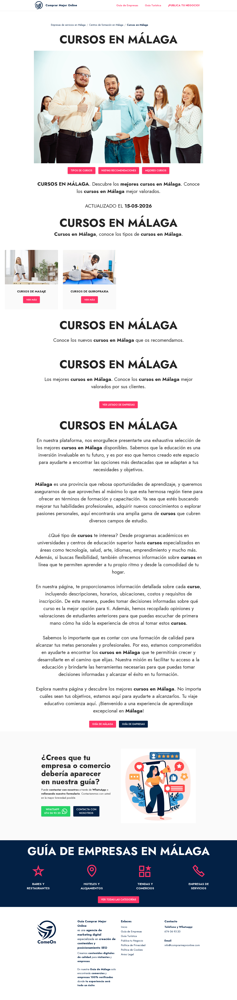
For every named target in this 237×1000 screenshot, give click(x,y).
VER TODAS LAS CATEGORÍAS (118, 902)
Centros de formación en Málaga (106, 25)
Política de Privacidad (133, 948)
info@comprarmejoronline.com (182, 948)
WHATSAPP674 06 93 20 (56, 813)
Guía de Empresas (127, 7)
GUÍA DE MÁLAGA (101, 726)
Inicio (124, 929)
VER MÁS (31, 300)
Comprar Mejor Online (66, 7)
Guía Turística (153, 7)
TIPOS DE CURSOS (79, 171)
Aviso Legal (127, 957)
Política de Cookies (132, 952)
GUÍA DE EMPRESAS (134, 726)
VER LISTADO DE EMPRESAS (118, 406)
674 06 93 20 (172, 934)
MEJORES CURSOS (158, 171)
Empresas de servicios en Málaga (68, 25)
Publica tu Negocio (132, 943)
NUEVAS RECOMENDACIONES (119, 171)
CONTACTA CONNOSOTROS (88, 813)
